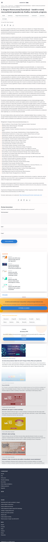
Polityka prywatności (5, 486)
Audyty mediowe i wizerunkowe (7, 504)
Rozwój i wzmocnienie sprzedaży (7, 512)
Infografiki (14, 319)
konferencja (10, 15)
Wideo (17, 322)
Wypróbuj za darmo (24, 308)
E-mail (2, 233)
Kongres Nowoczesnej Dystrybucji (22, 15)
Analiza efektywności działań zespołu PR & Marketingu (11, 508)
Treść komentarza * (4, 212)
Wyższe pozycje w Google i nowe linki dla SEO (10, 518)
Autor (2, 226)
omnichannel (34, 15)
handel (3, 15)
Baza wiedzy (3, 481)
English (2, 496)
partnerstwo (42, 15)
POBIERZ (24, 339)
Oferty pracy (3, 477)
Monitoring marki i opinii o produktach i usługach (10, 502)
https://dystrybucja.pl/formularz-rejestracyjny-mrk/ (31, 195)
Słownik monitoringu (5, 479)
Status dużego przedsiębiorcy (6, 484)
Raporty (38, 319)
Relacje (5, 322)
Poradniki (31, 319)
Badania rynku (3, 514)
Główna (2, 5)
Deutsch (6, 496)
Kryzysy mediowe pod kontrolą (7, 506)
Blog (6, 5)
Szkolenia (11, 322)
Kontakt (2, 473)
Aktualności (6, 319)
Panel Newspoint (22, 319)
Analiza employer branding (6, 516)
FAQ (2, 475)
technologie (4, 18)
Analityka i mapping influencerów (7, 510)
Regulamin (3, 488)
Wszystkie (24, 322)
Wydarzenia (11, 5)
